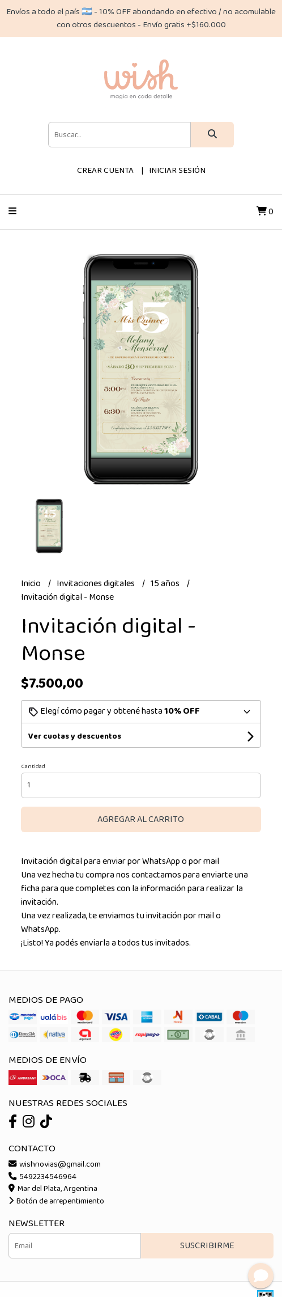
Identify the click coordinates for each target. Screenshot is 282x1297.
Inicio (31, 584)
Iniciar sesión (177, 170)
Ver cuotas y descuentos (74, 736)
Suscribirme (207, 1246)
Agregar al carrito (140, 819)
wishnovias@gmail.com (54, 1164)
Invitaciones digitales (96, 584)
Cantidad (33, 766)
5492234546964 (42, 1177)
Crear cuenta (105, 170)
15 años (166, 584)
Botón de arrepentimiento (56, 1201)
